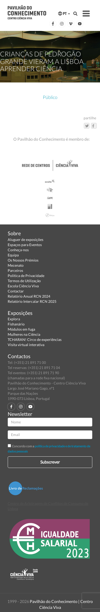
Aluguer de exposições (25, 239)
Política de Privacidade (26, 275)
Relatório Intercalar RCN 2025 (32, 301)
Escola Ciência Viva (23, 286)
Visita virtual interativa (26, 344)
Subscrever (50, 461)
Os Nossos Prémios (23, 260)
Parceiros (15, 270)
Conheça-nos (18, 250)
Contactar (16, 291)
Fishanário (16, 324)
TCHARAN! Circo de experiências (35, 339)
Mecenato (16, 265)
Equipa (13, 255)
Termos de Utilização (24, 281)
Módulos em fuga (21, 329)
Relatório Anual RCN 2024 (29, 296)
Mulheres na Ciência (24, 334)
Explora (14, 319)
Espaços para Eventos (25, 244)
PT (64, 13)
